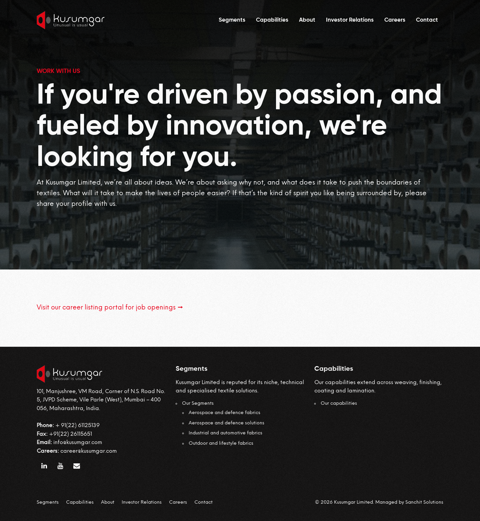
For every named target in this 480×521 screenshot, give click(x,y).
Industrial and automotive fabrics (225, 433)
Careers (394, 20)
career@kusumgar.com (88, 451)
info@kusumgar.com (77, 442)
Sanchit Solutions (424, 502)
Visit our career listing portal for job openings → (110, 307)
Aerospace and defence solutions (226, 423)
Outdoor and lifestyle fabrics (221, 443)
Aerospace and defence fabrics (224, 412)
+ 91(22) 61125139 (77, 425)
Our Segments (198, 403)
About (307, 20)
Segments (232, 20)
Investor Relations (350, 20)
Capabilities (272, 20)
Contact (427, 20)
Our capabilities (339, 403)
